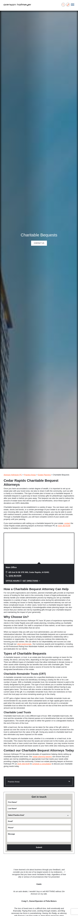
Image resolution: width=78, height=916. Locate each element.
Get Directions (31, 581)
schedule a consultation (41, 764)
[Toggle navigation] (72, 4)
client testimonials (24, 644)
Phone (11, 828)
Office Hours (14, 581)
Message (11, 834)
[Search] (63, 4)
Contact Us (39, 243)
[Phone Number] (68, 4)
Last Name (12, 808)
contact (67, 523)
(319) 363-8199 (64, 526)
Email (10, 821)
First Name (12, 802)
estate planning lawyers (42, 757)
